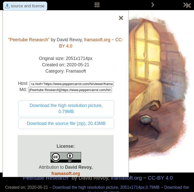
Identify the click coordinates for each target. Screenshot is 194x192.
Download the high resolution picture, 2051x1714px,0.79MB (107, 187)
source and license (27, 6)
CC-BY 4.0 (160, 178)
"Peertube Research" (45, 178)
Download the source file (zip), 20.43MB (66, 123)
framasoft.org (126, 178)
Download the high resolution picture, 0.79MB (66, 108)
